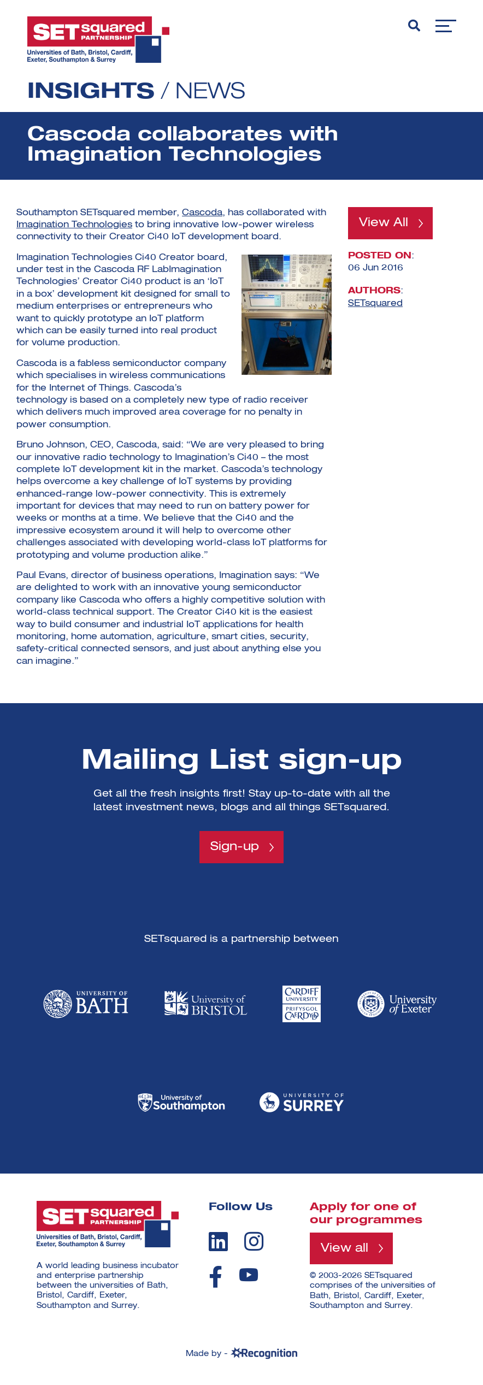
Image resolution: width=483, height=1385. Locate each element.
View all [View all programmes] (344, 1248)
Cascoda (202, 213)
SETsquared (375, 303)
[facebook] (215, 1277)
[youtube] (248, 1275)
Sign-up (234, 847)
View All (383, 223)
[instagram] (253, 1241)
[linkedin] (218, 1241)
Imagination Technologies (74, 225)
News (210, 92)
